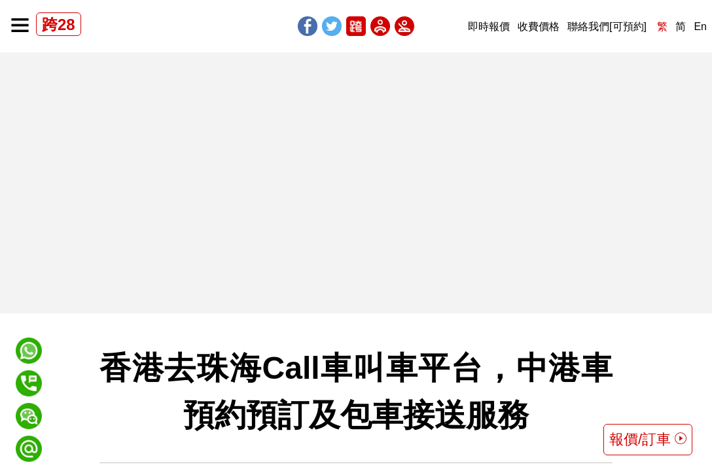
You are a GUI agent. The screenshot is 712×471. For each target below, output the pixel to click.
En (700, 26)
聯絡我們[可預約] (607, 26)
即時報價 (489, 26)
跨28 (58, 24)
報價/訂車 (647, 439)
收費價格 (539, 26)
